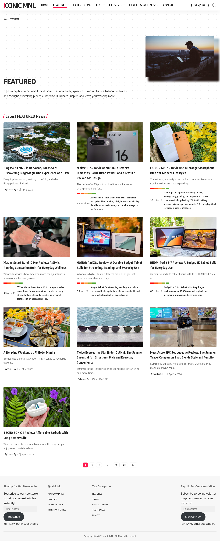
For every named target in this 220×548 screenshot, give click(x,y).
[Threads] (208, 5)
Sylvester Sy (11, 194)
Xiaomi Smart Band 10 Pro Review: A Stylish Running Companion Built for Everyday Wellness (33, 267)
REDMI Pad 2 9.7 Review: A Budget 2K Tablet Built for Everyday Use (181, 265)
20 (124, 470)
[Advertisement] (74, 49)
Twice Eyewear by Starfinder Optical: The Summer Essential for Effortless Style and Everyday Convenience (107, 361)
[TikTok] (199, 5)
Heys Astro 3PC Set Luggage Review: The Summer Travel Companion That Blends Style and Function (180, 361)
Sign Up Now (193, 524)
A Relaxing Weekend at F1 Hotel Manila (35, 356)
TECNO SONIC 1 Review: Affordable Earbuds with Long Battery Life (32, 439)
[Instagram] (195, 5)
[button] (214, 5)
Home (6, 19)
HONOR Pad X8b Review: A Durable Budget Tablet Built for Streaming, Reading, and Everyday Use (106, 267)
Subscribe (14, 524)
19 (116, 470)
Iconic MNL (19, 5)
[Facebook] (191, 5)
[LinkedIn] (204, 5)
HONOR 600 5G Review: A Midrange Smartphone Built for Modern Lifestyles (182, 170)
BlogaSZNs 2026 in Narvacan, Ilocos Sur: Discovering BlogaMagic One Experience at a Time (36, 172)
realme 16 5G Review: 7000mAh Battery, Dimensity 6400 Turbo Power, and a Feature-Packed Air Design (109, 172)
